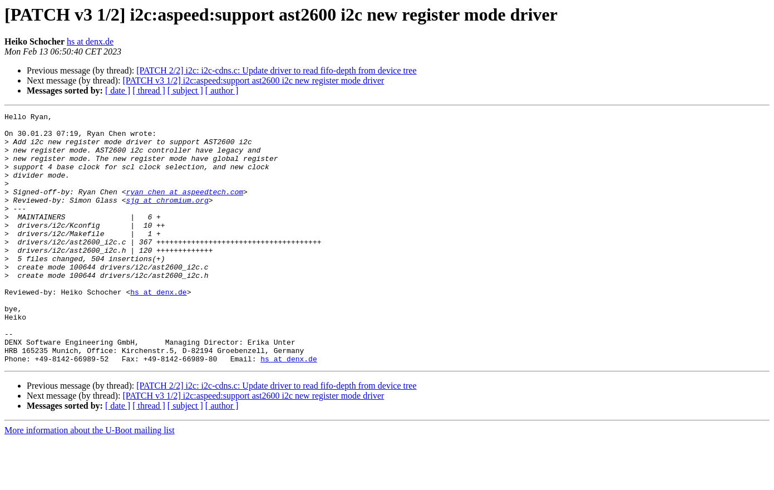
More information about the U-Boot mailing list (89, 480)
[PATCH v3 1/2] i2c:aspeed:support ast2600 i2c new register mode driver (253, 80)
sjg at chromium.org (167, 218)
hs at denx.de (90, 41)
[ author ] (222, 90)
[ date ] (117, 90)
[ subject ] (185, 90)
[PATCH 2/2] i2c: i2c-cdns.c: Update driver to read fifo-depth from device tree (276, 70)
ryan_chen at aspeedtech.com (184, 208)
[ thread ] (148, 90)
